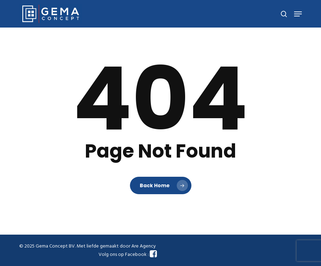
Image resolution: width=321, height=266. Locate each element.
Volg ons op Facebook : (128, 255)
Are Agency (143, 246)
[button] (298, 13)
